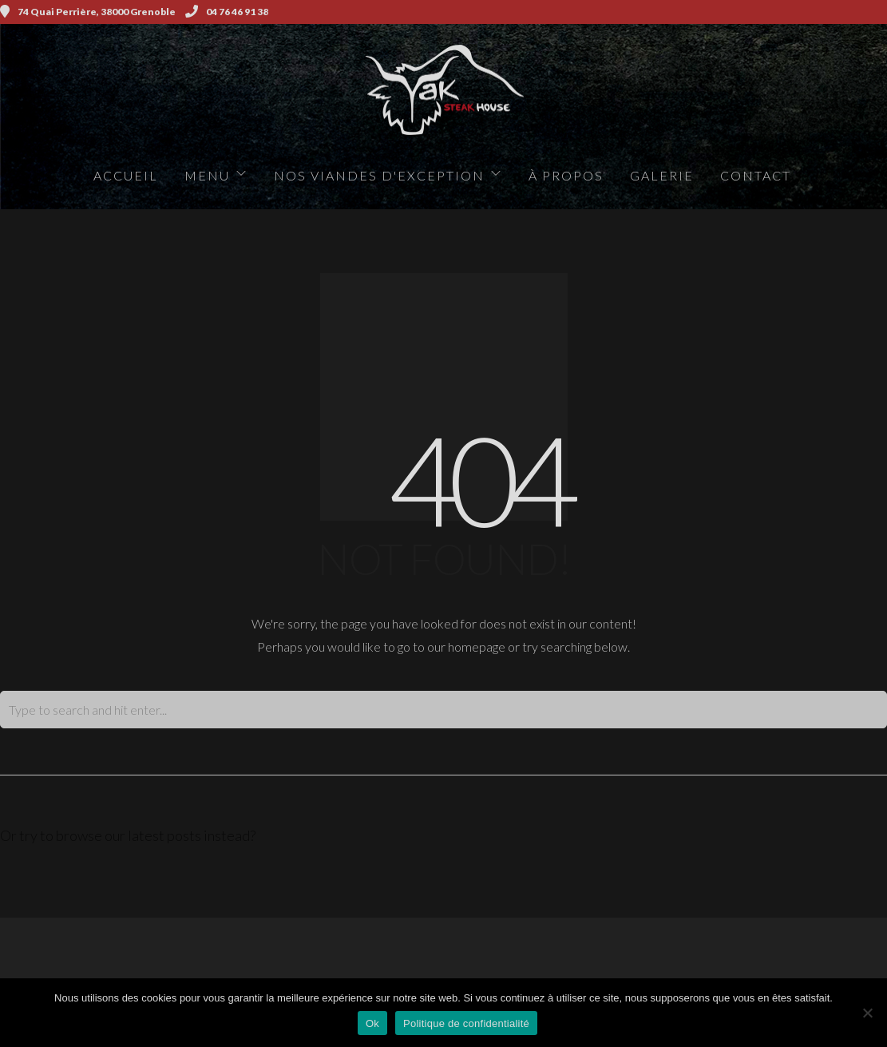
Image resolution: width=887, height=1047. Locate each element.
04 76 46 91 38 (226, 12)
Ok (372, 1023)
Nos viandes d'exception (379, 175)
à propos (566, 175)
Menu (207, 175)
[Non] (867, 1013)
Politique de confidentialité (466, 1023)
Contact (755, 175)
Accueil (125, 175)
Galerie (662, 175)
